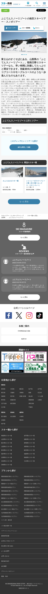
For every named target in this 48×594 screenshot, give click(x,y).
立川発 (3, 407)
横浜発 (21, 389)
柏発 (30, 392)
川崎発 (21, 392)
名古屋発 (13, 416)
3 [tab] (26, 54)
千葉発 (31, 407)
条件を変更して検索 (24, 147)
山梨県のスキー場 (6, 446)
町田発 (3, 400)
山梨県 (3, 217)
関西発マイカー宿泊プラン (9, 498)
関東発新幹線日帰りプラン (32, 487)
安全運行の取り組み (7, 546)
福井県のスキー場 (6, 453)
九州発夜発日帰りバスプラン (32, 512)
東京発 (3, 392)
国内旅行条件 (5, 561)
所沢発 (12, 396)
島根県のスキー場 (29, 457)
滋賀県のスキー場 (29, 453)
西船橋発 (31, 400)
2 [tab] (24, 54)
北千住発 (4, 403)
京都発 (3, 420)
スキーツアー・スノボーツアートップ (12, 215)
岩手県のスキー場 (29, 435)
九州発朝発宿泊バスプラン (9, 516)
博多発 (21, 420)
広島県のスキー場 (6, 461)
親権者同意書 (5, 536)
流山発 (31, 396)
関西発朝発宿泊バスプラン (32, 494)
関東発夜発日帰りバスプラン (32, 476)
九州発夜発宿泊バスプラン (32, 516)
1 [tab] (22, 54)
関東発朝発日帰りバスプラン (9, 476)
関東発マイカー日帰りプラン (32, 483)
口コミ (32, 28)
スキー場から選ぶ (32, 215)
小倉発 (21, 416)
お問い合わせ (5, 556)
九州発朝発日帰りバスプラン (9, 512)
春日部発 (13, 403)
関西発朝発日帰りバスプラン (9, 491)
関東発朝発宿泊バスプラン (9, 480)
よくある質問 (5, 551)
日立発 (40, 392)
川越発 (12, 392)
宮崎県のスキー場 (6, 464)
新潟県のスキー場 (6, 450)
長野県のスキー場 (29, 446)
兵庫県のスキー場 (6, 457)
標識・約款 (4, 576)
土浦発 (40, 400)
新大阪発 (4, 416)
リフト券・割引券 (6, 520)
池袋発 (3, 396)
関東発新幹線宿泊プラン (8, 487)
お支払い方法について (7, 541)
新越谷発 (13, 400)
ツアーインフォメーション (9, 531)
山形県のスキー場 (6, 439)
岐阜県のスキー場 (29, 450)
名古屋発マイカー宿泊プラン (9, 509)
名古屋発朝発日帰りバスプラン (10, 502)
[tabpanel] (24, 42)
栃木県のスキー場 (6, 443)
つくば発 (40, 396)
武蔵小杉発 (22, 396)
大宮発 (12, 389)
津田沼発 (31, 403)
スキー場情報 (20, 28)
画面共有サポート (24, 588)
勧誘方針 (24, 339)
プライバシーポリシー (7, 571)
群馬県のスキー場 (29, 443)
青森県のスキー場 (6, 435)
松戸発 (31, 389)
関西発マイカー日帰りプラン (32, 498)
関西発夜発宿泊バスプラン (9, 494)
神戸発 (3, 423)
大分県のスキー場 (29, 461)
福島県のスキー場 (29, 439)
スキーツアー (6, 28)
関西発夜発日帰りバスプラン (32, 491)
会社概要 (4, 566)
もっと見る (24, 237)
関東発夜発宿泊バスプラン (32, 480)
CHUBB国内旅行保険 (24, 331)
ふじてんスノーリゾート (16, 217)
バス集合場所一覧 (6, 525)
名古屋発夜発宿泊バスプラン (32, 505)
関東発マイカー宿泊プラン (9, 483)
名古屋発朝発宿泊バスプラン (9, 505)
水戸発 (40, 389)
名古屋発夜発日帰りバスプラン (33, 502)
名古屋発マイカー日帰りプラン (33, 509)
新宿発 (3, 389)
